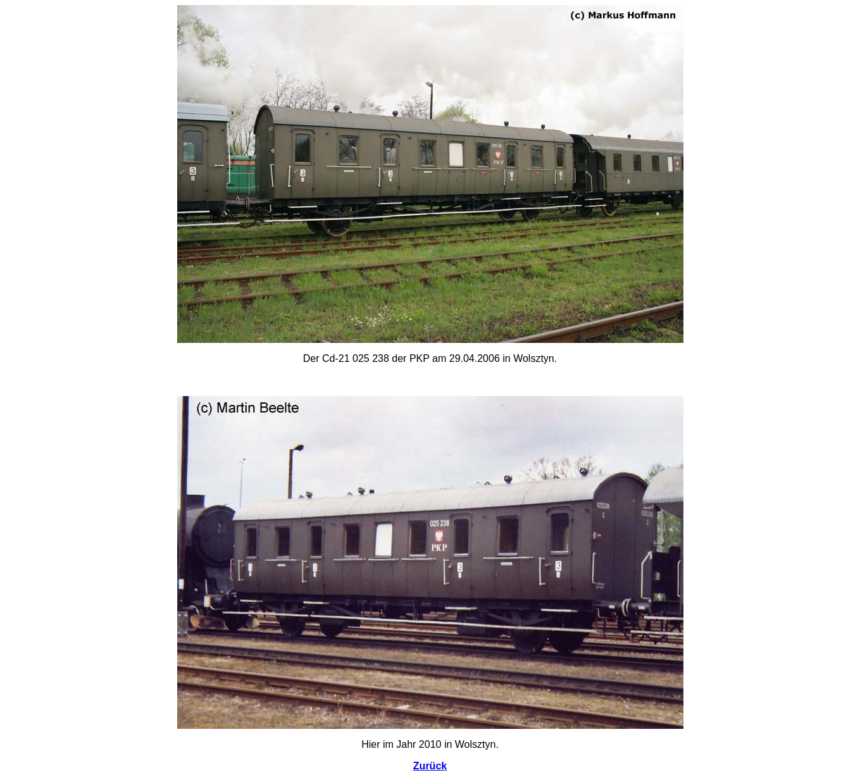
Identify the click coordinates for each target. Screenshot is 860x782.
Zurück (430, 765)
